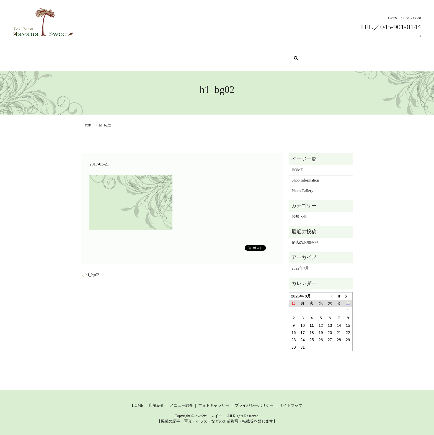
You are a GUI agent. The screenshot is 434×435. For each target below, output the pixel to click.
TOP (88, 124)
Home (146, 57)
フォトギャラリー (213, 405)
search (288, 57)
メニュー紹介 (181, 405)
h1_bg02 (92, 274)
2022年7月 (300, 268)
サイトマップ (290, 405)
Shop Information (180, 57)
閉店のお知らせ (305, 242)
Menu (219, 57)
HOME (297, 169)
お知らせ (299, 216)
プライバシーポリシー (254, 405)
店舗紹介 (156, 405)
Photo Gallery (256, 57)
